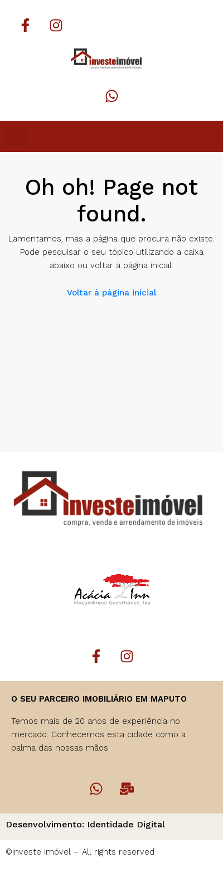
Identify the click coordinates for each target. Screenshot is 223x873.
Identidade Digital (126, 824)
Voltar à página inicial (111, 293)
